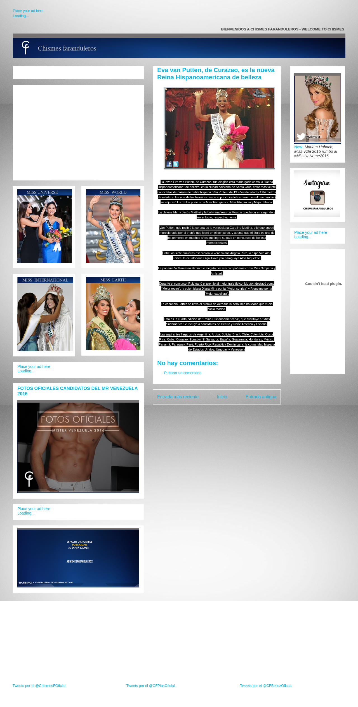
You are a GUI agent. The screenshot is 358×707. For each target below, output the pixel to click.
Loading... (21, 16)
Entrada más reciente (178, 396)
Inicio (222, 396)
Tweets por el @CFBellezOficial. (266, 686)
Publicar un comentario (182, 373)
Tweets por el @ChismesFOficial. (39, 686)
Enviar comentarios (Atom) (228, 411)
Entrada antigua (261, 396)
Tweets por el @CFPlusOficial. (151, 686)
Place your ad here (28, 11)
